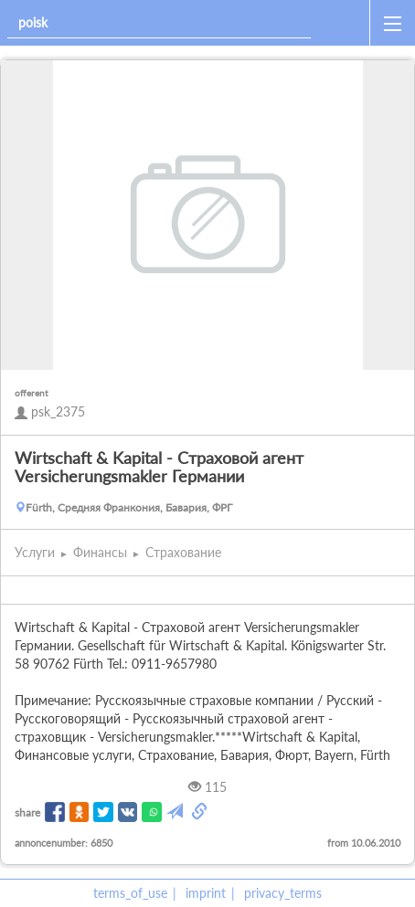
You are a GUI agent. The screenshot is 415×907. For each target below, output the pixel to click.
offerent (31, 392)
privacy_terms (283, 893)
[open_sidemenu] (392, 23)
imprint (206, 893)
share (27, 812)
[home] (343, 23)
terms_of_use (130, 893)
